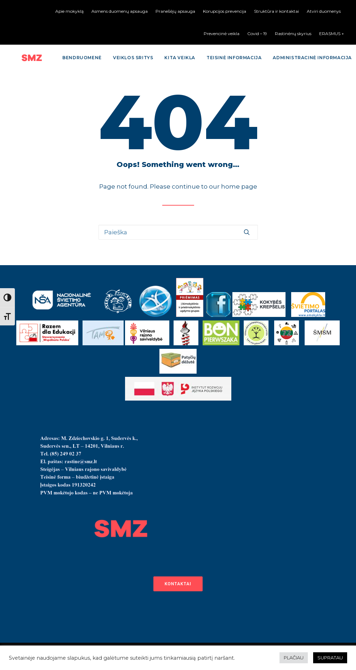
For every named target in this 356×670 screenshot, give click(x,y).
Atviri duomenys (324, 11)
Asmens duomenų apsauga (119, 11)
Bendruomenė (68, 57)
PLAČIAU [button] (294, 657)
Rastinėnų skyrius (293, 33)
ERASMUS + (331, 33)
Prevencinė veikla (221, 33)
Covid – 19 (257, 33)
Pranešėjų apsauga (175, 11)
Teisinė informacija (220, 57)
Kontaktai (178, 583)
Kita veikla (166, 57)
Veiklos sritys (119, 57)
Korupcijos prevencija (224, 11)
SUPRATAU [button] (330, 657)
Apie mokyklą (69, 11)
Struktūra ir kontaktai (276, 11)
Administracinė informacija (298, 57)
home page (239, 186)
